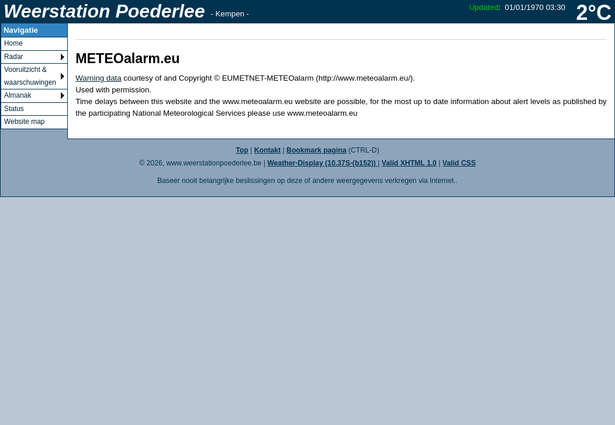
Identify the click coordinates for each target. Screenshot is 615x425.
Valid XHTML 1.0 (409, 163)
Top (242, 150)
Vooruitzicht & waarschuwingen (30, 76)
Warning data (98, 78)
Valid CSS (459, 163)
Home (13, 43)
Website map (24, 122)
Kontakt (267, 150)
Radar (13, 57)
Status (14, 109)
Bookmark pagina (316, 150)
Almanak (17, 95)
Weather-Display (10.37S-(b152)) (322, 163)
